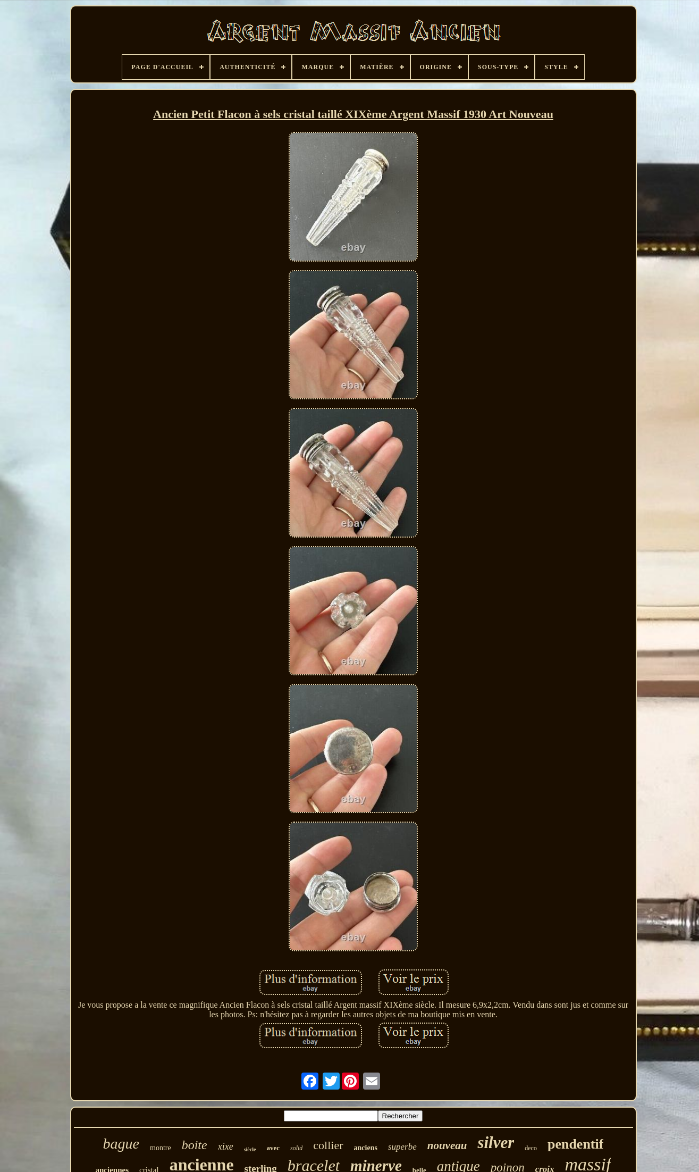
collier (328, 1145)
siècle (250, 1149)
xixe (225, 1146)
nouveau (447, 1145)
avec (273, 1148)
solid (296, 1148)
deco (531, 1148)
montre (160, 1148)
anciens (365, 1148)
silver (495, 1142)
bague (121, 1143)
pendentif (575, 1144)
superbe (402, 1147)
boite (194, 1145)
